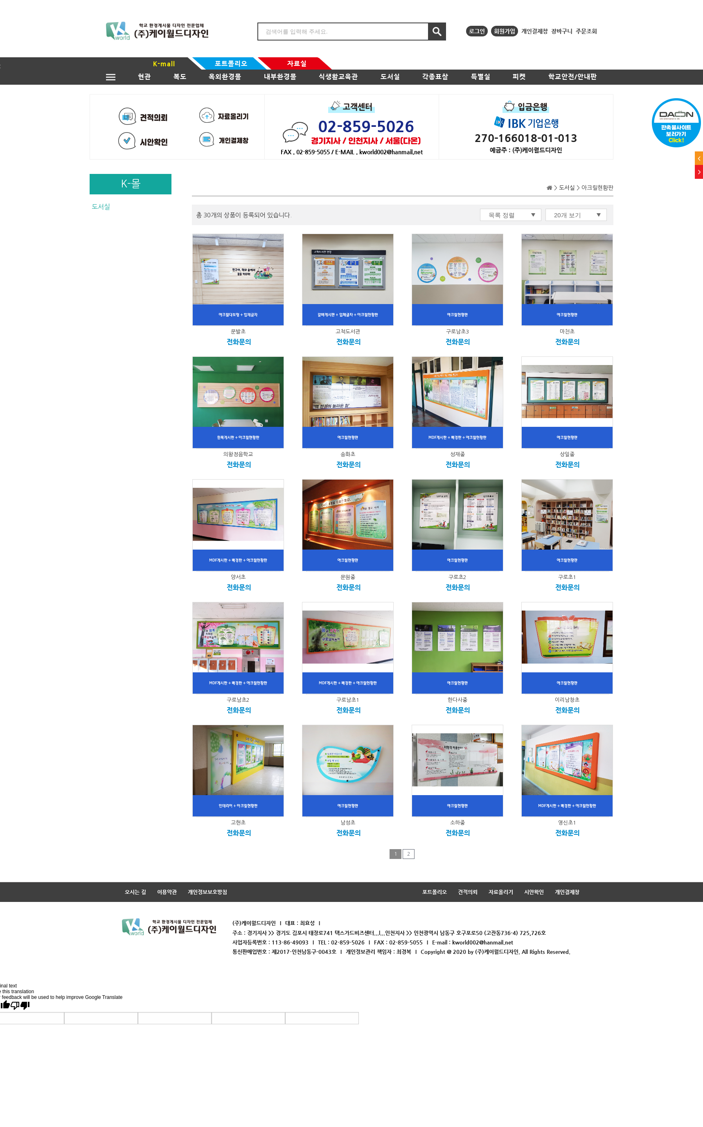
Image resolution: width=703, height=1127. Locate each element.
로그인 (477, 31)
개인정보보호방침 (207, 892)
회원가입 (504, 31)
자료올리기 (501, 892)
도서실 (390, 77)
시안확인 (534, 892)
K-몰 (131, 184)
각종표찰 (435, 77)
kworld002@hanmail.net (482, 942)
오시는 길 (135, 892)
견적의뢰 (468, 892)
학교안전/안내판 (572, 77)
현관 (144, 77)
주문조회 (586, 31)
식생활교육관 (338, 77)
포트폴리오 (231, 64)
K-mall (164, 64)
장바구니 (561, 31)
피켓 (519, 77)
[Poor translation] (20, 1005)
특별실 (481, 77)
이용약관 (167, 892)
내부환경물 (280, 77)
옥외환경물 (225, 77)
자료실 (297, 64)
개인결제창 (534, 31)
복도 (180, 77)
